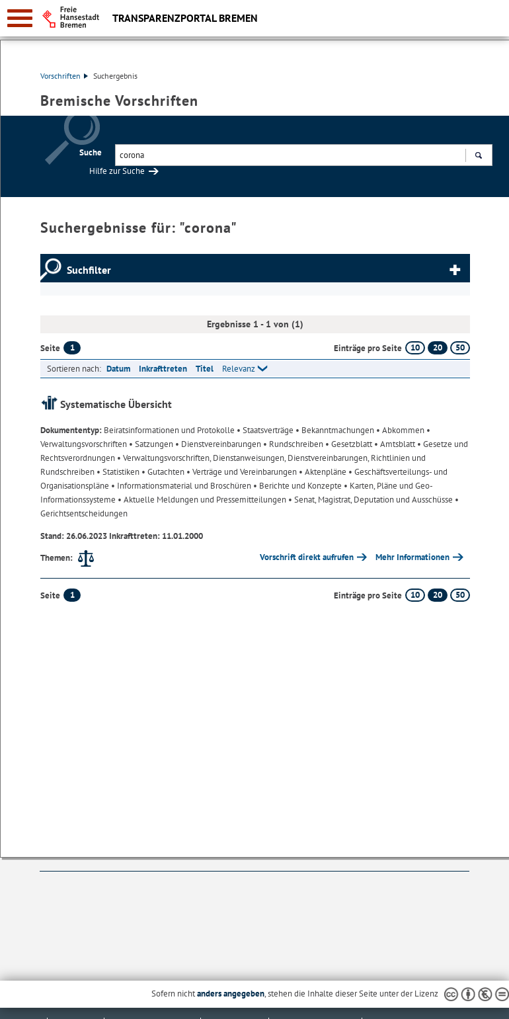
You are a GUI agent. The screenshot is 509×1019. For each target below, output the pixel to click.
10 (415, 347)
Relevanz (238, 368)
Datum (118, 368)
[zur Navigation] (20, 18)
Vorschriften (64, 76)
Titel (205, 368)
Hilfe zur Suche (117, 171)
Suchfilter (89, 269)
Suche (90, 152)
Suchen (478, 157)
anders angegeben (230, 993)
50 (460, 347)
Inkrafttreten (163, 368)
